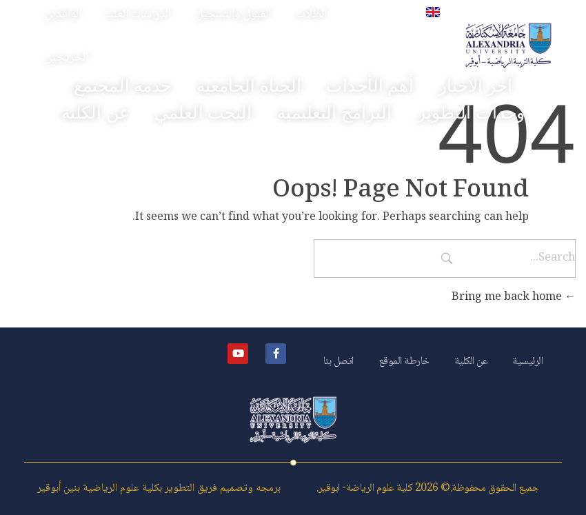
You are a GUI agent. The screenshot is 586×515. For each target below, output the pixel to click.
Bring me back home (514, 297)
